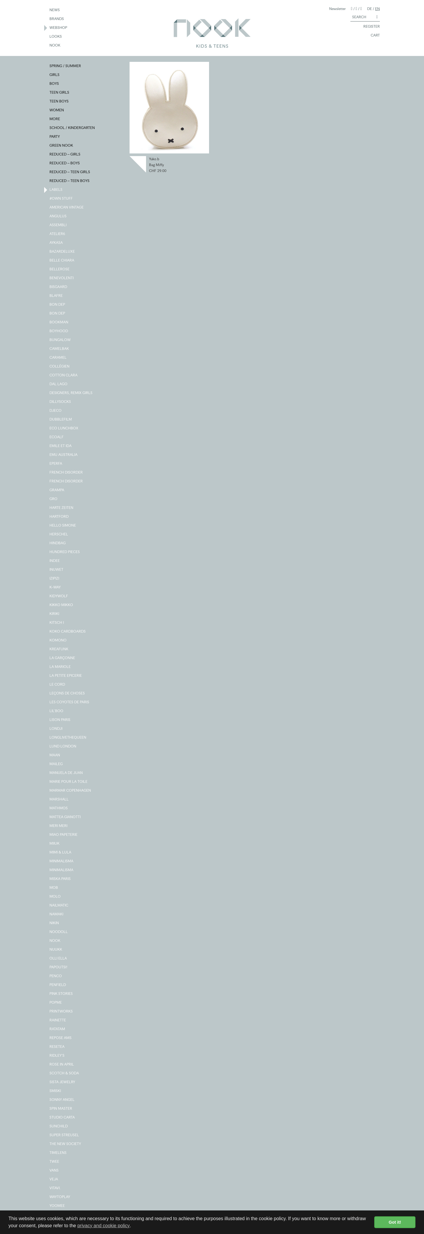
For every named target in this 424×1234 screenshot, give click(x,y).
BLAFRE (56, 296)
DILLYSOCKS (60, 402)
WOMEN (57, 110)
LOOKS (56, 37)
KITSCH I (57, 623)
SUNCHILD (59, 1126)
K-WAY (55, 587)
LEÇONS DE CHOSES (67, 694)
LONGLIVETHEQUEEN (68, 738)
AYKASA (56, 243)
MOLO (55, 897)
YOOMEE (57, 1206)
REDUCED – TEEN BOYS (70, 181)
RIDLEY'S (57, 1056)
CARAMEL (58, 358)
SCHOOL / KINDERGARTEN (72, 128)
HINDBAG (58, 543)
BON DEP (57, 305)
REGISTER (369, 27)
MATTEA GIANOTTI (65, 817)
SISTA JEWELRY (62, 1082)
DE (369, 8)
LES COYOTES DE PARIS (69, 702)
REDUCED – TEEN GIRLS (70, 172)
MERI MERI (58, 826)
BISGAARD (58, 287)
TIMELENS (58, 1153)
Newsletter (337, 8)
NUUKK (56, 950)
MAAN (55, 755)
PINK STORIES (61, 994)
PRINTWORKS (61, 1012)
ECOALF (57, 437)
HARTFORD (59, 517)
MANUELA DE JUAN (66, 773)
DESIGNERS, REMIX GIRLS (71, 393)
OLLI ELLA (58, 959)
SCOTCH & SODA (64, 1073)
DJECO (56, 411)
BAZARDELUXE (62, 252)
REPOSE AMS (61, 1038)
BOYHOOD (59, 331)
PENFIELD (58, 985)
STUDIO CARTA (62, 1118)
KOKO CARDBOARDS (68, 632)
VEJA (54, 1179)
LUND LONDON (63, 747)
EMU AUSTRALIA (63, 455)
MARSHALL (59, 800)
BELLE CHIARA (62, 261)
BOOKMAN (59, 322)
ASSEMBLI (58, 225)
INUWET (56, 570)
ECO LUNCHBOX (64, 428)
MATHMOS (59, 808)
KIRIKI (54, 614)
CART (372, 36)
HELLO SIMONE (63, 526)
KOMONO (58, 641)
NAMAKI (56, 914)
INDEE (55, 561)
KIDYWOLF (59, 596)
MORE (55, 119)
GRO (53, 499)
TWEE (54, 1162)
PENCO (56, 976)
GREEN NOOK (61, 146)
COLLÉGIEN (59, 367)
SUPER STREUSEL (64, 1135)
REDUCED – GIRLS (65, 155)
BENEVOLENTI (62, 278)
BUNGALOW (60, 340)
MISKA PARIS (60, 879)
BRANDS (57, 19)
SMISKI (55, 1091)
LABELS (56, 190)
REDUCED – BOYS (65, 163)
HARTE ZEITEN (61, 508)
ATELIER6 (57, 234)
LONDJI (56, 729)
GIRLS (54, 75)
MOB (54, 888)
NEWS (55, 10)
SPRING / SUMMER (65, 66)
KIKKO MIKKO (61, 605)
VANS (54, 1171)
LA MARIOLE (60, 667)
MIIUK (54, 844)
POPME (56, 1003)
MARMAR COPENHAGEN (70, 791)
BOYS (54, 84)
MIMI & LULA (60, 853)
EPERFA (56, 464)
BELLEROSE (59, 269)
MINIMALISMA (61, 861)
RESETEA (57, 1047)
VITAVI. (55, 1188)
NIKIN (54, 923)
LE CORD (57, 685)
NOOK (55, 46)
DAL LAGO (58, 384)
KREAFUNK (59, 649)
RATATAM (57, 1029)
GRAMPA (57, 490)
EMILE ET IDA (61, 446)
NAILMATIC (59, 906)
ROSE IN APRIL (62, 1065)
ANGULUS (58, 216)
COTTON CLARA (63, 375)
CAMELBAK (59, 349)
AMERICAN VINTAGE (67, 208)
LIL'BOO (56, 711)
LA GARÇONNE (62, 658)
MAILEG (56, 764)
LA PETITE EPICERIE (66, 676)
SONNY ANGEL (62, 1100)
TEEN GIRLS (59, 93)
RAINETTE (58, 1020)
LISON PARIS (60, 720)
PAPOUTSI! (58, 967)
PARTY (55, 137)
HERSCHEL (59, 534)
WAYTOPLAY (60, 1197)
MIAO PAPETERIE (63, 835)
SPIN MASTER (61, 1109)
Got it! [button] (395, 1222)
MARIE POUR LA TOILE (68, 782)
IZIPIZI (54, 579)
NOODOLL (59, 932)
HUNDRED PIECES (65, 552)
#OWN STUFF (61, 199)
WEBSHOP (58, 28)
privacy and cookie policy (103, 1225)
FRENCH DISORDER (66, 473)
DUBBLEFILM (61, 420)
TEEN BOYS (59, 102)
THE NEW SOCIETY (65, 1144)
